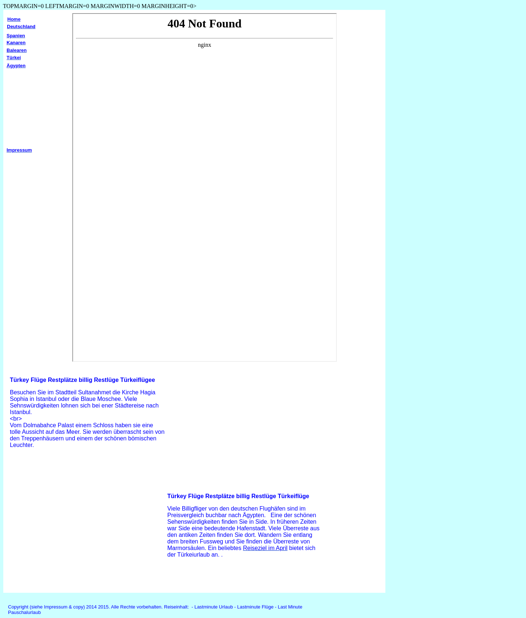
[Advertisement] (69, 529)
